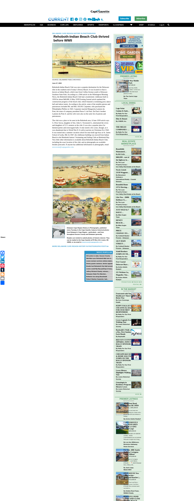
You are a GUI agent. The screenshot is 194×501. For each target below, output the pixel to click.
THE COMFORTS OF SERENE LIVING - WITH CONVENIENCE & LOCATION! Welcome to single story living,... (132, 436)
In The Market (128, 289)
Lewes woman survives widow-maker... (99, 261)
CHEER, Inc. (122, 121)
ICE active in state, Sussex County (98, 256)
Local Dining (129, 103)
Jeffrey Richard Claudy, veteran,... (97, 271)
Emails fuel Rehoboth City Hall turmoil (99, 266)
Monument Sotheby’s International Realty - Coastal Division (126, 178)
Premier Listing (128, 76)
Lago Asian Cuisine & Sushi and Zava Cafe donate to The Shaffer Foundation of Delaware (122, 109)
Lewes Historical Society (123, 325)
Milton (126, 456)
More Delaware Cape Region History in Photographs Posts (79, 246)
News (136, 282)
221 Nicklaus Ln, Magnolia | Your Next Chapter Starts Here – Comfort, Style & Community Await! (122, 273)
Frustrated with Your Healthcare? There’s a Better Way (124, 296)
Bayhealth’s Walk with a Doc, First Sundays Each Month (124, 332)
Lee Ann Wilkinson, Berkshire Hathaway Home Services (131, 444)
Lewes (125, 85)
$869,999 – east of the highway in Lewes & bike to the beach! (122, 158)
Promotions (126, 282)
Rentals (136, 284)
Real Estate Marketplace (128, 142)
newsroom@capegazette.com (62, 147)
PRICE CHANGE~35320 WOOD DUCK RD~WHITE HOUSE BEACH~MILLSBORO (123, 232)
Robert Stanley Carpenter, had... (97, 279)
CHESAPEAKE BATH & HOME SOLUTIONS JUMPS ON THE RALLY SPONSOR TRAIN (125, 358)
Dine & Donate (121, 119)
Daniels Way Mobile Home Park (131, 82)
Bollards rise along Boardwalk (96, 276)
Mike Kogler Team (121, 216)
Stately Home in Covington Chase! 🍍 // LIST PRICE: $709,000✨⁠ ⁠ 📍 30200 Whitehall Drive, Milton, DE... (132, 462)
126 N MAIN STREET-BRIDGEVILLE (122, 242)
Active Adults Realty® (121, 268)
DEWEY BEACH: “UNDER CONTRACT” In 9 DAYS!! (122, 221)
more (137, 394)
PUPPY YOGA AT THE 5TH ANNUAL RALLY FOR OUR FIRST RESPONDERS (125, 309)
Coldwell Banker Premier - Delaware (122, 237)
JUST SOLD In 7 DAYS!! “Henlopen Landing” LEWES (122, 211)
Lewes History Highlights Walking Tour (123, 372)
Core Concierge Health (122, 301)
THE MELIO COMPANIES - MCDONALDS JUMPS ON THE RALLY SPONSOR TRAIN (122, 128)
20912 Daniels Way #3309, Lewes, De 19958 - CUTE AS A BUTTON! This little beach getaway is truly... (132, 90)
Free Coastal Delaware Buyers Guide (122, 263)
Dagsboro (126, 408)
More (137, 136)
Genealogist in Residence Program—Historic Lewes (124, 384)
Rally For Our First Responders (122, 115)
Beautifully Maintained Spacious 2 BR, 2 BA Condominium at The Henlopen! (123, 150)
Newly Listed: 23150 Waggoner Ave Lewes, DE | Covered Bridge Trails (122, 171)
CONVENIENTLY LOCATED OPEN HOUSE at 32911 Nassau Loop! (131, 425)
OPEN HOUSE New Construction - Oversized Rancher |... (132, 475)
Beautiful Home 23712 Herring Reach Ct (122, 186)
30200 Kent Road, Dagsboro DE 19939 (131, 404)
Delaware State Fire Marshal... (96, 274)
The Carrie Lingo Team (130, 97)
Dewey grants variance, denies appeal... (99, 263)
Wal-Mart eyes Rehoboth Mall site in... (99, 258)
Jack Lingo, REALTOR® (129, 469)
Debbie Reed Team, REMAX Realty (131, 492)
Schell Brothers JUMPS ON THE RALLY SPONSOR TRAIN (122, 253)
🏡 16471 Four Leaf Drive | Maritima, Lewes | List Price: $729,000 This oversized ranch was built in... (131, 485)
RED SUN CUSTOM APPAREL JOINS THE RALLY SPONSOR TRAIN (125, 343)
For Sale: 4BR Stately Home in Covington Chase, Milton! (132, 452)
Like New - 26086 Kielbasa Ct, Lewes (122, 198)
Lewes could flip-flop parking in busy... (99, 269)
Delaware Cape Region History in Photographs (74, 33)
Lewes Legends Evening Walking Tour (125, 321)
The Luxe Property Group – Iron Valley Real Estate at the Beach (128, 164)
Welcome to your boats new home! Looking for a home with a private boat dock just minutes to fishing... (132, 413)
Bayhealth (121, 336)
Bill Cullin (121, 154)
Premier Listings (129, 399)
